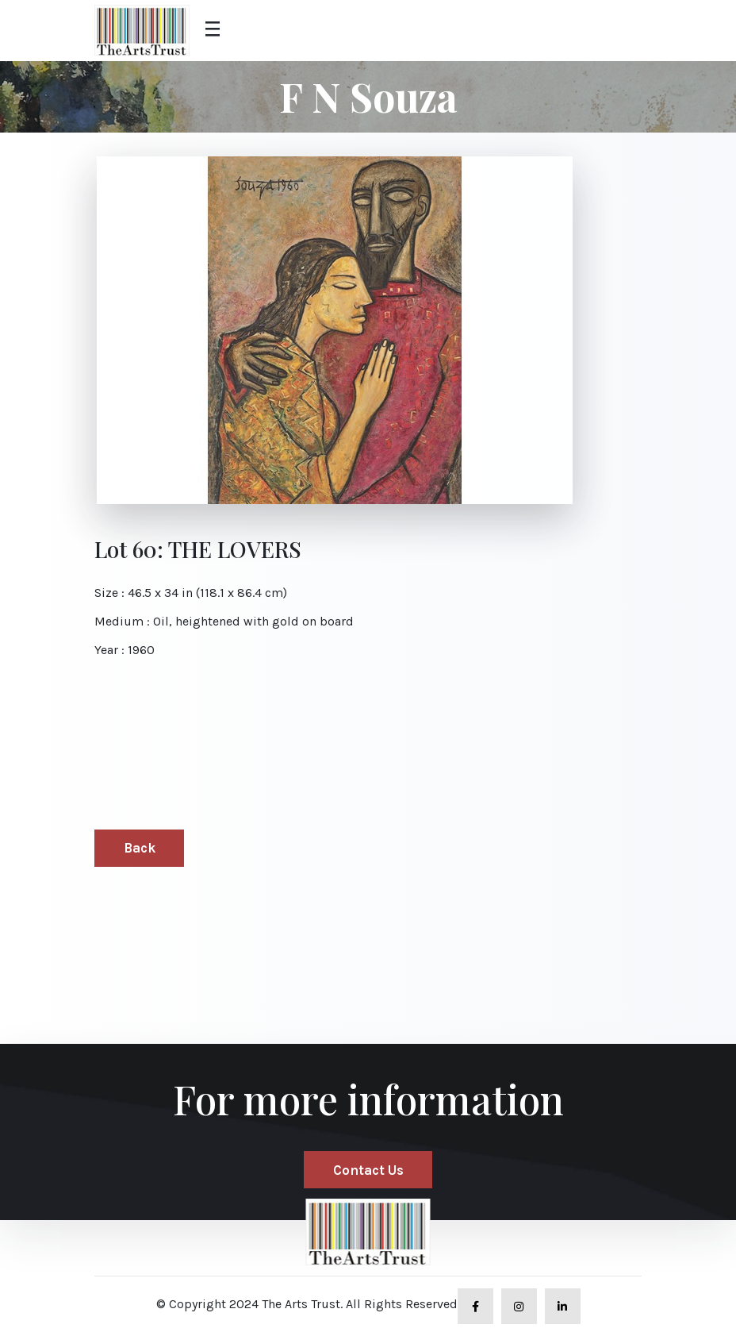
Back (139, 848)
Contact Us (368, 1170)
